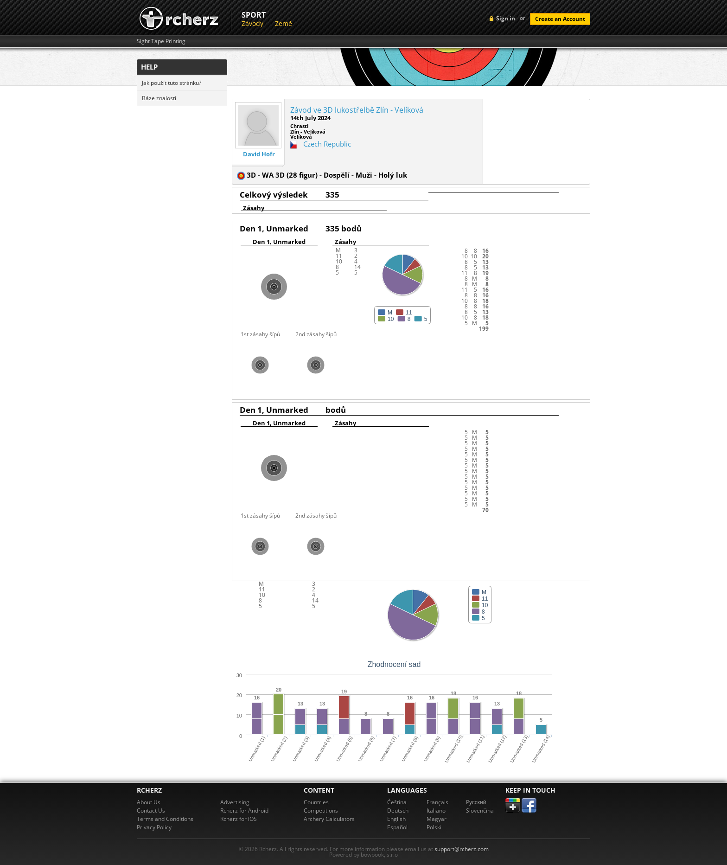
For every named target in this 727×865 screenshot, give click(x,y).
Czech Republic (327, 143)
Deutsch (397, 810)
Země (283, 23)
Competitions (321, 810)
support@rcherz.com (461, 849)
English (396, 819)
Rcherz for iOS (238, 819)
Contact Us (151, 810)
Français (437, 802)
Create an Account (560, 19)
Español (397, 827)
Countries (316, 802)
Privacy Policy (154, 827)
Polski (434, 827)
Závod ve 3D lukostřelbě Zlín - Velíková (356, 110)
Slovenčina (480, 810)
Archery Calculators (329, 819)
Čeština (397, 802)
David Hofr (259, 154)
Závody (252, 23)
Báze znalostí (159, 98)
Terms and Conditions (165, 819)
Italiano (436, 810)
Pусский (476, 802)
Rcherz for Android (244, 810)
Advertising (234, 802)
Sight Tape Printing (161, 41)
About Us (148, 802)
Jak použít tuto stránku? (171, 83)
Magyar (436, 819)
